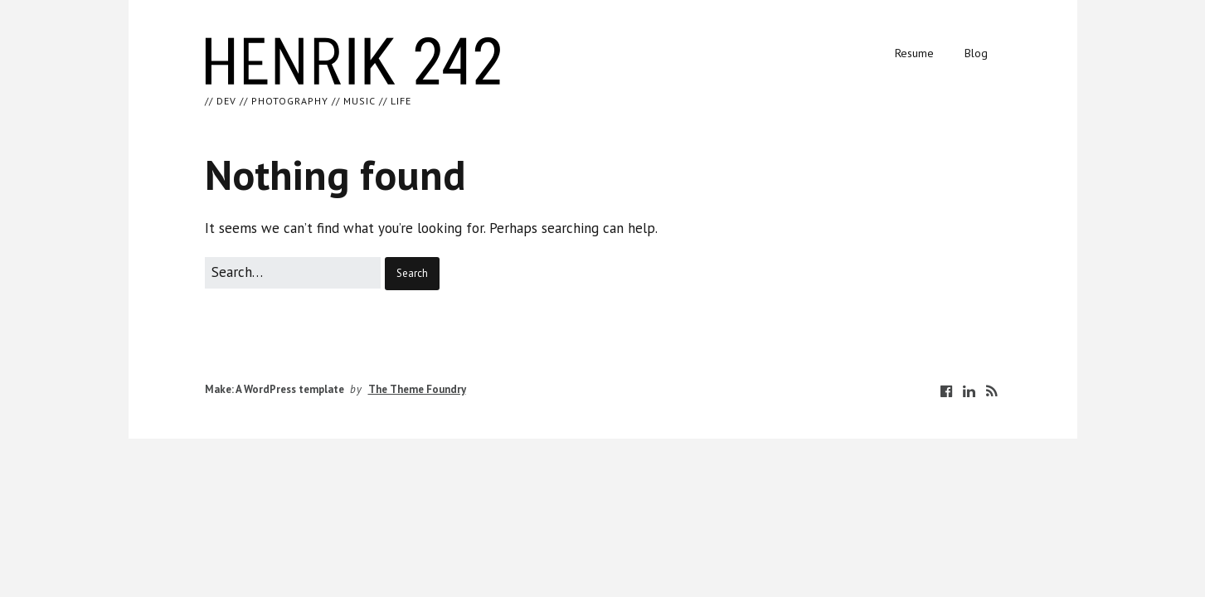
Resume (914, 53)
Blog (976, 53)
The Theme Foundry (417, 389)
